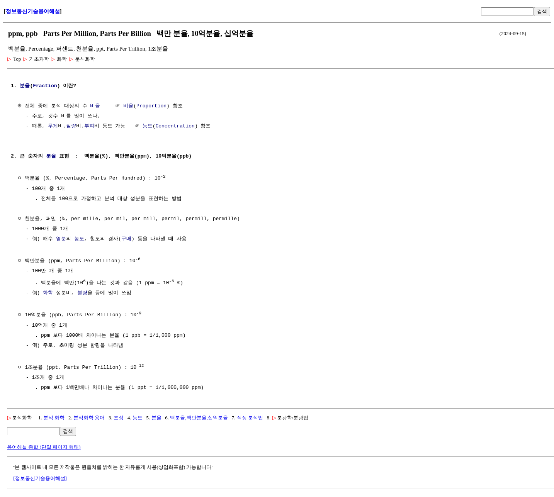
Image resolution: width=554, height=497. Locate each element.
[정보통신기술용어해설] (40, 476)
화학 (48, 291)
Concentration (174, 126)
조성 (119, 416)
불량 (82, 291)
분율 (25, 86)
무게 (53, 126)
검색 (542, 11)
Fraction (45, 86)
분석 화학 (54, 416)
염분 (61, 238)
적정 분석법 (250, 416)
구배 (126, 238)
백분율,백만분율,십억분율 (199, 416)
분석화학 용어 (89, 416)
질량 (71, 126)
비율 (96, 106)
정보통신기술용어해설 (33, 11)
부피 (89, 126)
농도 (148, 126)
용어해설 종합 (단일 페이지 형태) (44, 445)
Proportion (153, 106)
